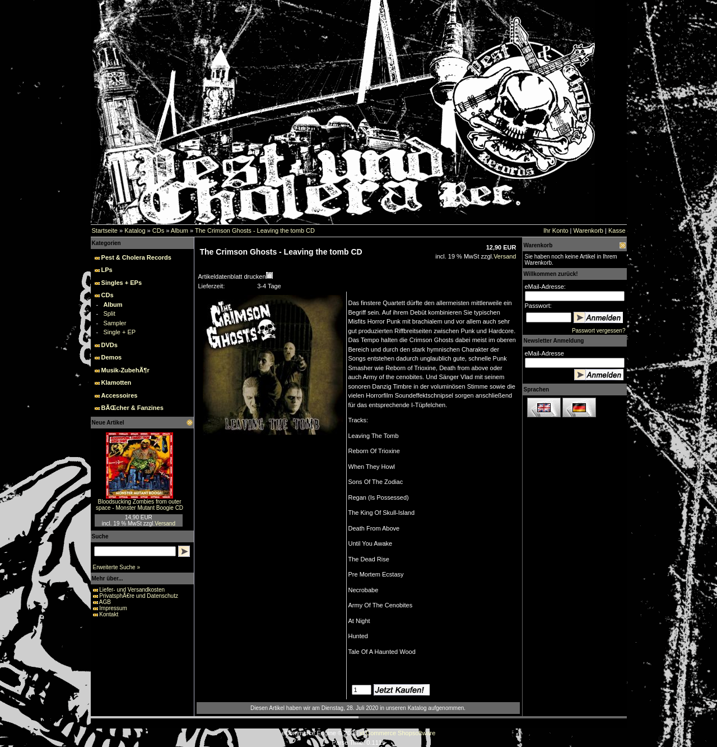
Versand (165, 523)
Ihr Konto (556, 230)
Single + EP (119, 332)
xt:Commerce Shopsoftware (398, 733)
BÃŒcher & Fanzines (132, 407)
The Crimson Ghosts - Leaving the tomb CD (255, 230)
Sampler (114, 323)
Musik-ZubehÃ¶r (125, 370)
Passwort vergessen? (599, 331)
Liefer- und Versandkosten (132, 590)
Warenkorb (588, 230)
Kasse (617, 230)
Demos (111, 357)
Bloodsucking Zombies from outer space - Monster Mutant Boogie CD (139, 505)
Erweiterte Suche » (117, 567)
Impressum (113, 608)
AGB (105, 602)
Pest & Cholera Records (136, 257)
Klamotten (116, 382)
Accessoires (119, 395)
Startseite (105, 230)
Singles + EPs (121, 282)
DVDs (109, 345)
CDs (158, 230)
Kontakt (108, 614)
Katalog (134, 230)
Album (179, 230)
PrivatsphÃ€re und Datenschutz (138, 596)
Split (109, 313)
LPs (107, 269)
